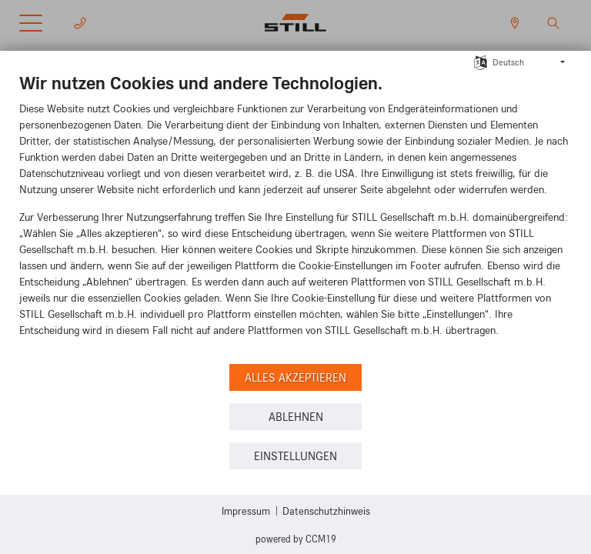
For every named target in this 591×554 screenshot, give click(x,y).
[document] (295, 216)
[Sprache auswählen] (480, 61)
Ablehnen (296, 416)
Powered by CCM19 (295, 538)
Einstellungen (295, 456)
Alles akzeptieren (295, 377)
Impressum (246, 510)
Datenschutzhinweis (326, 510)
